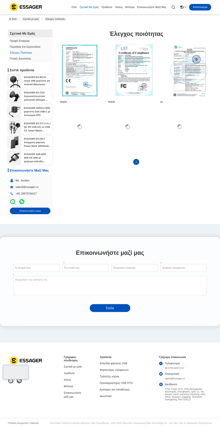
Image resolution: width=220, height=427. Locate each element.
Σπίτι (74, 7)
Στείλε (110, 308)
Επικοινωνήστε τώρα (30, 211)
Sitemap (34, 423)
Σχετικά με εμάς (89, 7)
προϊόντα (106, 7)
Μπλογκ (130, 7)
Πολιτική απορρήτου (18, 423)
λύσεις (119, 7)
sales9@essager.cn (27, 187)
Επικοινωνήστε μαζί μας (151, 7)
